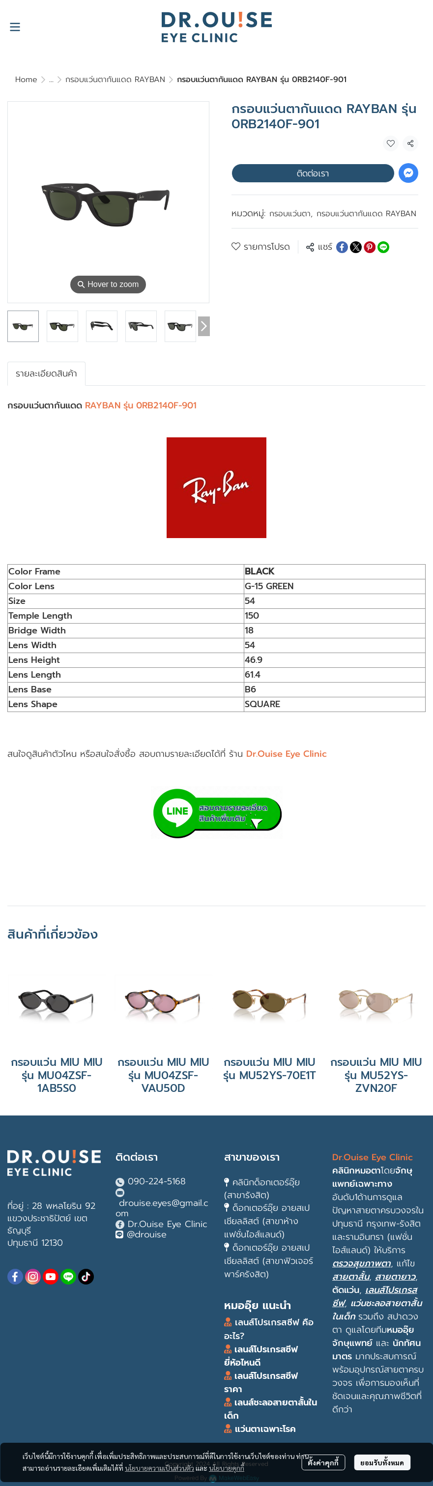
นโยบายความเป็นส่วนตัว (159, 1467)
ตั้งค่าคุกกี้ (323, 1462)
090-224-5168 (157, 1181)
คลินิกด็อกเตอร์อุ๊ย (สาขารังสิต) (262, 1188)
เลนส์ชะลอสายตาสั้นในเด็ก (271, 1409)
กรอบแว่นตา (291, 214)
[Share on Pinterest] (369, 247)
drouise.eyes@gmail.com (161, 1208)
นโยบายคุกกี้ (226, 1467)
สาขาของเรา (252, 1157)
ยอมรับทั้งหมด (382, 1462)
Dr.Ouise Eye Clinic (167, 1224)
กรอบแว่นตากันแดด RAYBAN (115, 80)
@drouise (147, 1234)
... (51, 80)
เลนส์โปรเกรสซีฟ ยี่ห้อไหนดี (261, 1356)
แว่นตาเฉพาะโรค (265, 1429)
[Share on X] (356, 247)
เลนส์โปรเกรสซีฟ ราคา (261, 1382)
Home (26, 80)
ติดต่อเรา (313, 173)
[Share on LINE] (383, 247)
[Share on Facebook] (342, 247)
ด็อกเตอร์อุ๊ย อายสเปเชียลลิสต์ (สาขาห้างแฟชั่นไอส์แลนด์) (267, 1221)
